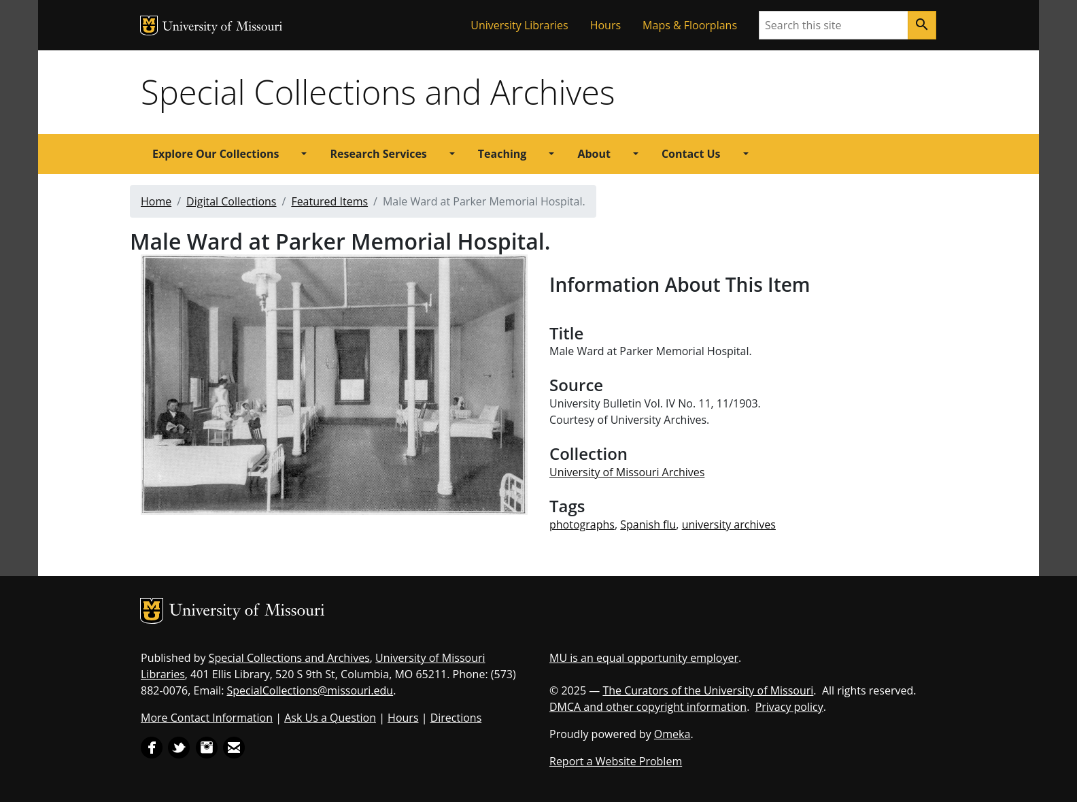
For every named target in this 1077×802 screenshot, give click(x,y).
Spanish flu (648, 524)
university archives (729, 524)
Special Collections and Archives (378, 91)
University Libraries (519, 25)
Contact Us (691, 153)
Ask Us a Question (330, 717)
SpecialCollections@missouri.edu (310, 690)
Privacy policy (789, 706)
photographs (582, 524)
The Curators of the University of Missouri (707, 690)
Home (156, 201)
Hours (605, 25)
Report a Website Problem (615, 761)
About (594, 153)
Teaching (502, 153)
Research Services (378, 153)
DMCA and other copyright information (648, 706)
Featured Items (329, 201)
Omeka (672, 733)
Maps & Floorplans (690, 25)
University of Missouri (223, 27)
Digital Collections (231, 201)
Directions (456, 717)
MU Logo (149, 25)
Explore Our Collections (215, 153)
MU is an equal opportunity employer (643, 657)
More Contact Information (207, 717)
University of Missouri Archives (626, 472)
